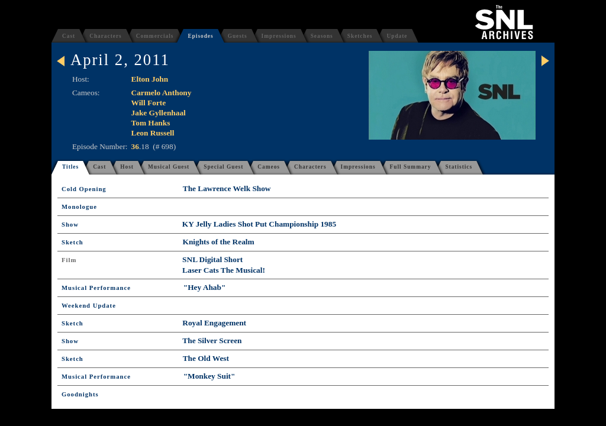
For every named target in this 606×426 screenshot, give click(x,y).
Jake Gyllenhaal (158, 112)
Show (70, 224)
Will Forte (148, 102)
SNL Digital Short (212, 259)
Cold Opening (84, 189)
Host (127, 167)
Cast (68, 36)
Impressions (279, 36)
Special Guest (223, 167)
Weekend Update (89, 305)
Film (69, 260)
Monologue (79, 207)
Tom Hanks (150, 122)
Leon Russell (153, 132)
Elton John (150, 79)
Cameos (268, 167)
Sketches (360, 36)
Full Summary (410, 167)
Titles (70, 167)
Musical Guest (168, 167)
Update (396, 36)
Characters (105, 36)
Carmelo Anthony (161, 92)
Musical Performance (96, 288)
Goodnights (80, 394)
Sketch (72, 242)
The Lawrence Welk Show (227, 188)
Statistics (458, 167)
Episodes (200, 36)
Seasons (322, 36)
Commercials (155, 36)
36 (135, 146)
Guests (237, 36)
